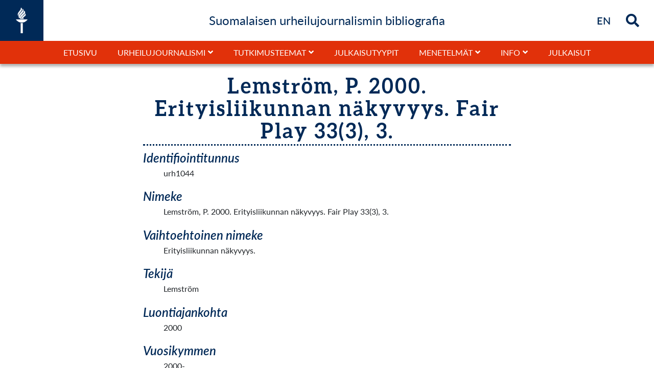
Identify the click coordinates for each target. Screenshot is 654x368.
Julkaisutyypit (366, 52)
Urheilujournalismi (161, 52)
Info (510, 52)
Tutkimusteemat (269, 52)
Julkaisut (569, 52)
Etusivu (80, 52)
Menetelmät (446, 52)
